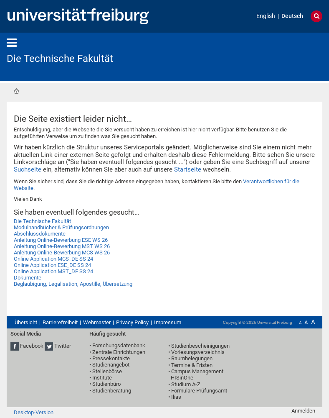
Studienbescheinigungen (200, 346)
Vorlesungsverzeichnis (198, 352)
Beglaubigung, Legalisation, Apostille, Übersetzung (73, 284)
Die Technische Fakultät (60, 58)
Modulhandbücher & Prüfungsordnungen (61, 227)
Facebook (31, 346)
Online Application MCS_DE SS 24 (53, 259)
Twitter (62, 346)
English (265, 16)
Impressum (167, 322)
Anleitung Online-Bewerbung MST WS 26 (62, 246)
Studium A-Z (185, 384)
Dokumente (27, 277)
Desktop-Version (33, 412)
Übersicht (26, 322)
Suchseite (27, 169)
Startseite (16, 91)
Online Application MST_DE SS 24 (53, 271)
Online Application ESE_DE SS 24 (52, 265)
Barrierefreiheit (60, 322)
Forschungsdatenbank (118, 345)
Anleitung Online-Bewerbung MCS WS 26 (62, 252)
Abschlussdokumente (40, 234)
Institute (102, 377)
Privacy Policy (132, 322)
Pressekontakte (111, 358)
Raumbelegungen (192, 358)
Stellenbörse (107, 371)
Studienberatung (111, 390)
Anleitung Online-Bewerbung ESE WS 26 (61, 240)
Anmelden (303, 411)
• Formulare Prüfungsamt (197, 390)
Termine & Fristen (192, 365)
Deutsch (292, 16)
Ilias (176, 397)
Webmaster (97, 322)
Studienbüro (106, 384)
